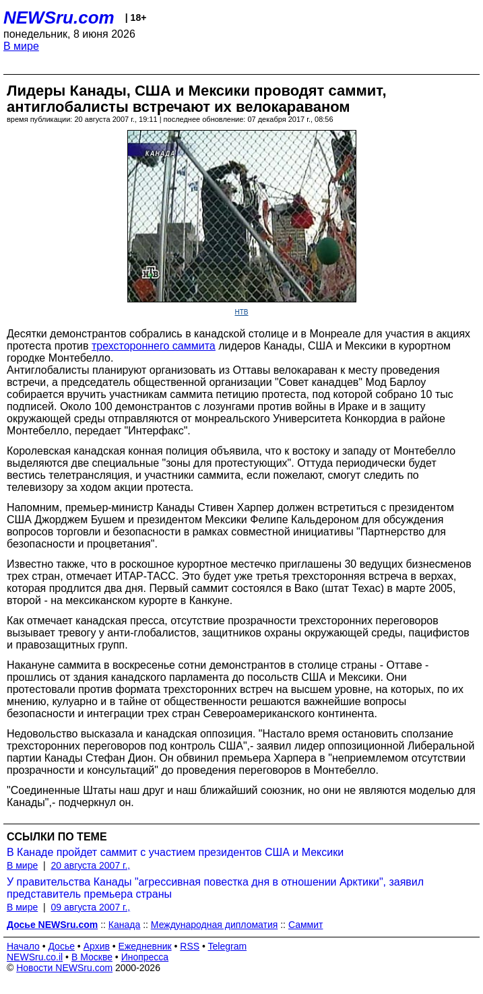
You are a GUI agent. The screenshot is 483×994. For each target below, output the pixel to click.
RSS (189, 946)
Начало (23, 946)
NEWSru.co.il (35, 957)
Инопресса (145, 957)
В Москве (91, 957)
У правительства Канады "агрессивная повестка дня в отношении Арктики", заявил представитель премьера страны (215, 888)
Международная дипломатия (214, 924)
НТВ (242, 312)
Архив (97, 946)
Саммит (305, 924)
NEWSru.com (59, 17)
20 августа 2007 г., (90, 865)
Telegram (227, 946)
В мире (21, 46)
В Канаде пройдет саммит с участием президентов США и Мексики (175, 852)
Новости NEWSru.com (64, 967)
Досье (61, 946)
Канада (124, 924)
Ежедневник (145, 946)
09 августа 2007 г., (90, 907)
